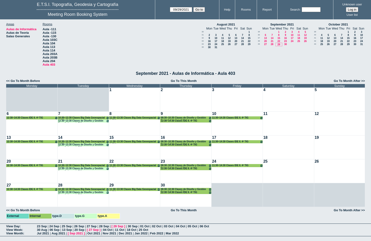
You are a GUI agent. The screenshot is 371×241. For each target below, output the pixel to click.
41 (315, 38)
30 (203, 32)
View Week (14, 230)
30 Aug (42, 230)
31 (203, 35)
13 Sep (67, 230)
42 (315, 41)
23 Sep (42, 226)
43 (315, 44)
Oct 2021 (93, 233)
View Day (13, 226)
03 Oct (168, 226)
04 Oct (180, 226)
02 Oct (157, 226)
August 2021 (226, 24)
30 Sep (133, 226)
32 (203, 38)
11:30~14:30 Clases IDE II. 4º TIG (237, 117)
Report (267, 9)
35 (203, 47)
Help (227, 9)
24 (216, 44)
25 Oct (143, 230)
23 (209, 44)
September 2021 (282, 24)
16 (209, 41)
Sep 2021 (76, 233)
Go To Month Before (25, 81)
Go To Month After (347, 81)
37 (259, 38)
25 (222, 44)
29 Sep (118, 226)
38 (259, 41)
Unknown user (352, 4)
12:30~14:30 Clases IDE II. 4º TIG (32, 117)
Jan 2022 (141, 233)
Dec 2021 (125, 233)
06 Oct (204, 226)
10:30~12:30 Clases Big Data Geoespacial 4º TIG (83, 117)
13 (235, 38)
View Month (14, 233)
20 (235, 41)
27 (235, 44)
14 (242, 38)
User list (352, 15)
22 (249, 41)
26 (229, 44)
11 (222, 38)
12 (229, 38)
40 (315, 35)
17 (216, 41)
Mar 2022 (172, 233)
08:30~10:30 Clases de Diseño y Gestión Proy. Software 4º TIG (186, 117)
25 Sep (67, 226)
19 (229, 41)
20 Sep (79, 230)
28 (242, 44)
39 (259, 44)
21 (242, 41)
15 (249, 38)
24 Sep (54, 226)
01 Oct (145, 226)
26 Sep (79, 226)
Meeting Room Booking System (77, 14)
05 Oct (192, 226)
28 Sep (104, 226)
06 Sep (54, 230)
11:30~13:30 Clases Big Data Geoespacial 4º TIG (135, 117)
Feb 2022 (156, 233)
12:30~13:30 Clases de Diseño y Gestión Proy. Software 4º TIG (83, 121)
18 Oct (131, 230)
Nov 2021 (109, 233)
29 (249, 44)
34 (203, 44)
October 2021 (338, 24)
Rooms (246, 9)
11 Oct (119, 230)
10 (216, 38)
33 (203, 41)
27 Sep (92, 226)
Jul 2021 (43, 233)
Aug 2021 (58, 233)
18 (222, 41)
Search (295, 9)
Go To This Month (184, 81)
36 (259, 35)
